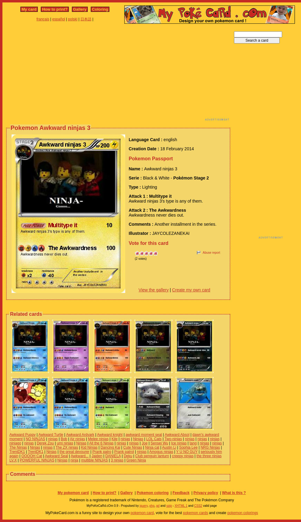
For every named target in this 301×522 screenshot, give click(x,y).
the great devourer (74, 452)
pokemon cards (195, 513)
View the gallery (154, 289)
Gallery (80, 9)
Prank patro (101, 452)
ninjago (15, 443)
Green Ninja (136, 460)
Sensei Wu (159, 443)
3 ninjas (117, 460)
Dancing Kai (110, 447)
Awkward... (79, 456)
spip (169, 505)
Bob (64, 439)
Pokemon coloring (153, 493)
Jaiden (97, 456)
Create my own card (191, 289)
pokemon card (142, 513)
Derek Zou (45, 443)
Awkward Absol (177, 435)
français (43, 19)
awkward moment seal (144, 435)
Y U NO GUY (186, 452)
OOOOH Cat (31, 456)
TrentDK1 (17, 452)
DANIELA (113, 456)
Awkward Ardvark (80, 435)
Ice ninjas (179, 443)
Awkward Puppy (22, 435)
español (58, 19)
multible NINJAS (94, 460)
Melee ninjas (98, 439)
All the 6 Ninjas (101, 443)
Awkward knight (110, 435)
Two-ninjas (173, 439)
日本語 (85, 19)
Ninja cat (152, 447)
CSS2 (198, 505)
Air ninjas (77, 439)
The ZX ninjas (66, 447)
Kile (115, 439)
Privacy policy (205, 493)
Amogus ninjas (161, 452)
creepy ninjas (183, 456)
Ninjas (138, 439)
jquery (144, 505)
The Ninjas (18, 447)
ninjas (53, 439)
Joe (144, 443)
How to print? (55, 9)
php (151, 505)
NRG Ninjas (210, 447)
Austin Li (169, 447)
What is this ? (234, 493)
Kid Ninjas (89, 447)
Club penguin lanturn (152, 456)
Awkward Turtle (50, 435)
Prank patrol (124, 452)
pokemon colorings (242, 513)
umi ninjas (65, 443)
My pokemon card (73, 493)
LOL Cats (153, 439)
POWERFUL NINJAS (37, 460)
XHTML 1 (181, 505)
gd (158, 505)
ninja (74, 460)
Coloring (100, 9)
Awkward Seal (56, 456)
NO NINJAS (35, 439)
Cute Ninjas (132, 447)
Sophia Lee (188, 447)
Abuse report (211, 252)
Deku (128, 456)
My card (29, 9)
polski (72, 19)
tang (193, 443)
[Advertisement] (95, 74)
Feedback (180, 493)
